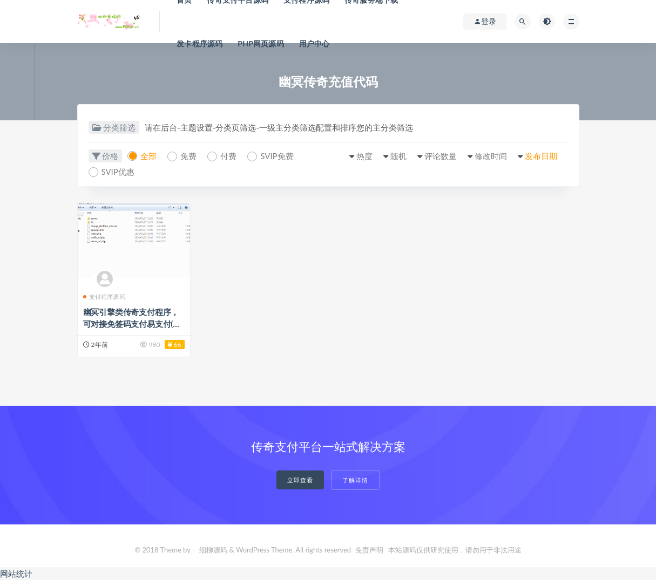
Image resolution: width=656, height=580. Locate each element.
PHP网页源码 (261, 43)
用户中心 (314, 43)
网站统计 (16, 573)
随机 (398, 156)
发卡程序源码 (199, 43)
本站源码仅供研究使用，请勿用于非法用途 (455, 549)
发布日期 (541, 156)
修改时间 (491, 156)
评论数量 (440, 156)
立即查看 (300, 479)
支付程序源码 (104, 296)
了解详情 (355, 479)
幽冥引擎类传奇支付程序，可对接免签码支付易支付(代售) (132, 323)
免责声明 (369, 549)
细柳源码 (213, 549)
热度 (364, 156)
